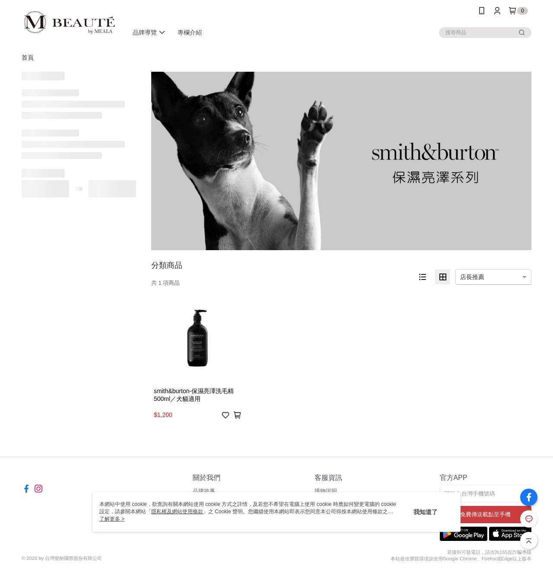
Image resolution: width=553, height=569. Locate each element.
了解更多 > (111, 519)
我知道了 (425, 512)
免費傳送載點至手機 (485, 514)
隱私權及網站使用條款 (177, 512)
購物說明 (326, 491)
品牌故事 (204, 491)
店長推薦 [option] (472, 276)
